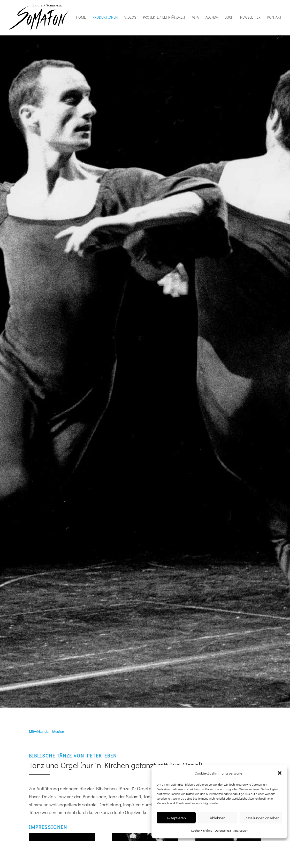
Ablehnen (217, 817)
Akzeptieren (176, 817)
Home (81, 18)
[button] (279, 773)
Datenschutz (223, 830)
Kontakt (274, 18)
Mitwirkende (38, 731)
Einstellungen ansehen (260, 817)
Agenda (211, 18)
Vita (195, 18)
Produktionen (105, 18)
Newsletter (250, 18)
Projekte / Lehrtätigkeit (164, 18)
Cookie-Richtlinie (201, 830)
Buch (229, 18)
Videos (130, 18)
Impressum (240, 830)
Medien (58, 731)
